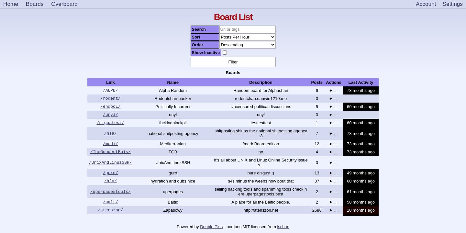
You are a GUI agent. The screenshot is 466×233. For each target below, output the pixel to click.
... (336, 91)
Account (426, 4)
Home (10, 4)
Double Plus (211, 226)
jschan (283, 226)
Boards (35, 4)
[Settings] (452, 4)
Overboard (64, 4)
